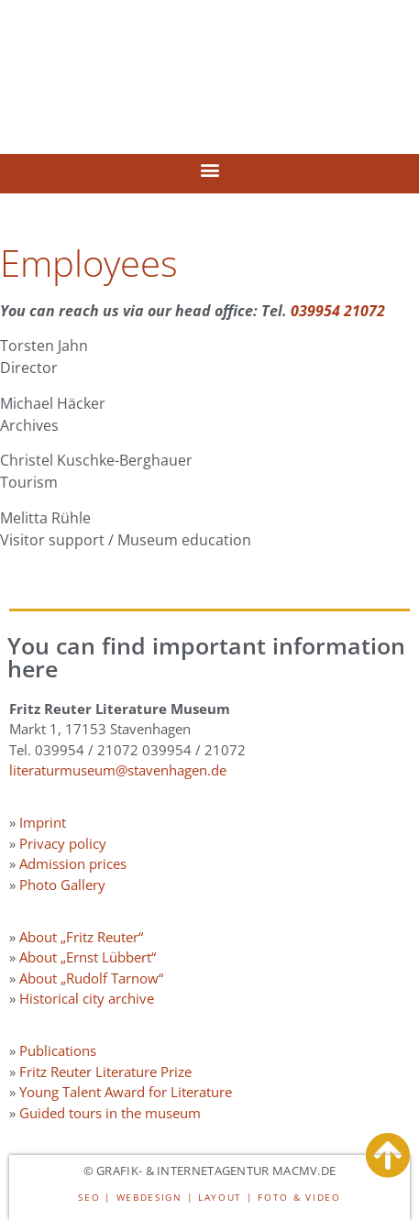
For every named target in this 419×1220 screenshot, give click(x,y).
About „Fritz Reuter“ (81, 937)
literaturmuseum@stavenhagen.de (117, 770)
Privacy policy (62, 843)
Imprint (42, 822)
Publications (57, 1050)
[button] (209, 169)
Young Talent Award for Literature (125, 1092)
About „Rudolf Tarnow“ (91, 978)
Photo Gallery (62, 884)
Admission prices (73, 863)
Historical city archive (86, 998)
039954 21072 (338, 311)
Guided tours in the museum (110, 1113)
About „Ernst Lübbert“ (87, 957)
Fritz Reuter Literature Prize (105, 1071)
